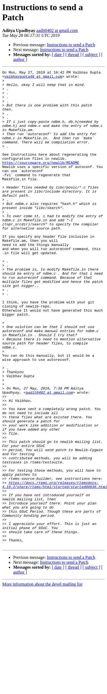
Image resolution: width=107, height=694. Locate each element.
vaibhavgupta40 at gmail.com (33, 78)
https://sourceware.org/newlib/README (40, 181)
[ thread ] (73, 54)
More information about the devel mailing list (42, 679)
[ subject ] (91, 54)
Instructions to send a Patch (71, 44)
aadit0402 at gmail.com (57, 30)
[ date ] (58, 54)
